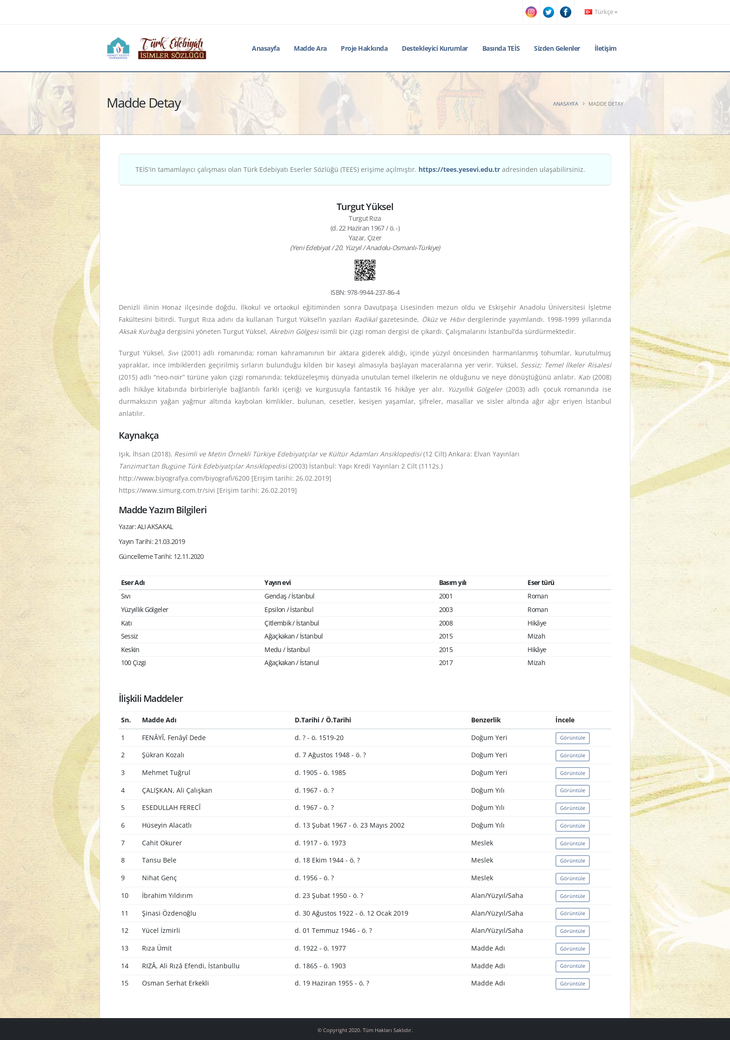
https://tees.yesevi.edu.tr (459, 169)
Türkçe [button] (601, 12)
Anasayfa (265, 48)
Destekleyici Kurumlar (435, 48)
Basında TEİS (501, 48)
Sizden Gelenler (557, 48)
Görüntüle (572, 737)
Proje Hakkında (364, 48)
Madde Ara (310, 48)
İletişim (606, 48)
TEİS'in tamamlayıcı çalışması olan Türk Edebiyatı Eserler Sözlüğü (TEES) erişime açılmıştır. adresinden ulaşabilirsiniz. (360, 169)
